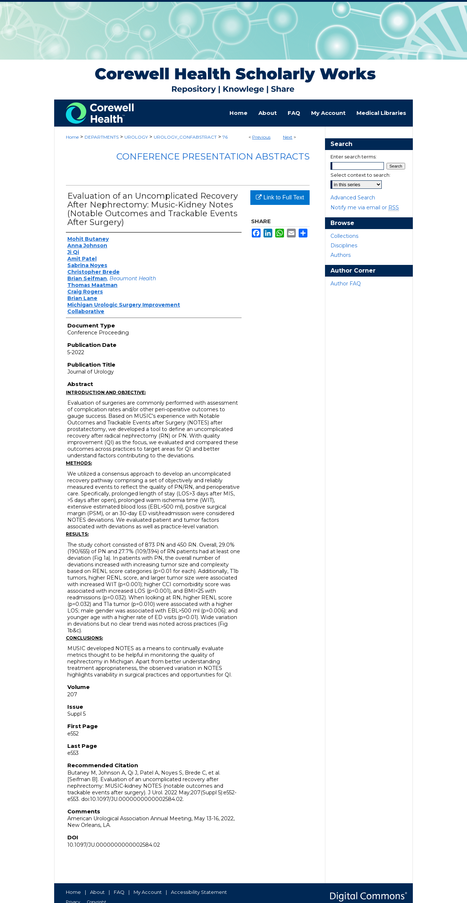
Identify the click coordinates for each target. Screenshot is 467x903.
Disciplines (343, 245)
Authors (340, 255)
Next (287, 137)
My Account (148, 892)
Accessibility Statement (199, 892)
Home (72, 137)
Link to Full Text (280, 197)
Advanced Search (352, 197)
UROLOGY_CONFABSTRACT (185, 137)
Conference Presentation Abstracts (213, 156)
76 (225, 137)
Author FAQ (345, 283)
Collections (344, 236)
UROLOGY (136, 137)
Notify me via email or (364, 207)
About (97, 892)
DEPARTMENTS (102, 137)
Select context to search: (360, 175)
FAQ (119, 892)
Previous (261, 137)
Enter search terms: (353, 157)
